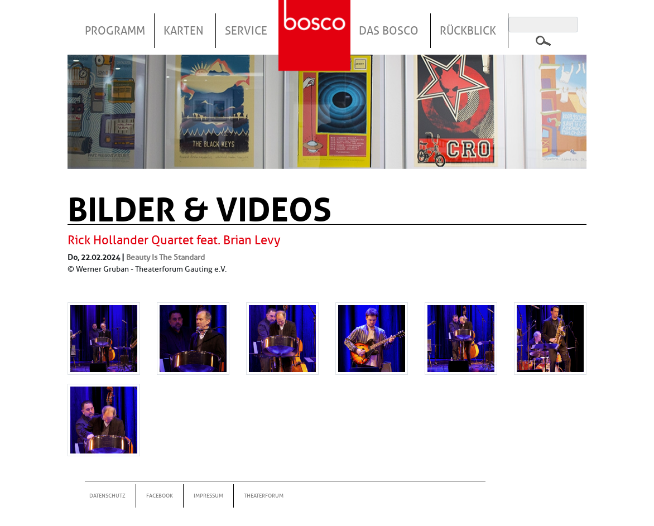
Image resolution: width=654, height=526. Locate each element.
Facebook (159, 495)
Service (246, 30)
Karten (184, 30)
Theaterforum (263, 495)
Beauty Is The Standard (165, 257)
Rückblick (468, 30)
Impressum (208, 495)
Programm (115, 30)
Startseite (315, 21)
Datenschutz (107, 495)
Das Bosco (389, 30)
